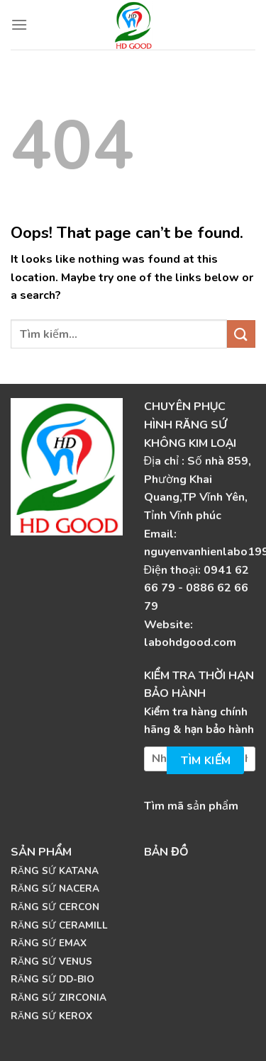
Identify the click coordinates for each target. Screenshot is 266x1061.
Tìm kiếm (206, 760)
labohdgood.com (190, 642)
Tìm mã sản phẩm (191, 806)
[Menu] (19, 24)
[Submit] (241, 334)
